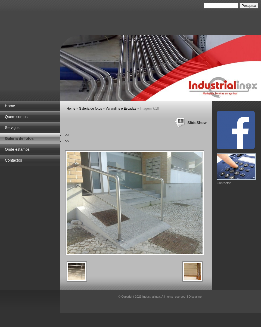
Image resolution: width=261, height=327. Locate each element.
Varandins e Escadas (120, 108)
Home (10, 106)
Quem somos (16, 117)
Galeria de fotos (19, 138)
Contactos (13, 160)
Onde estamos (17, 149)
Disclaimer (196, 296)
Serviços (12, 127)
